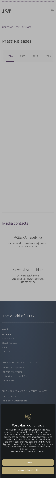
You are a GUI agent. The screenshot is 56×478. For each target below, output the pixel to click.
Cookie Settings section (35, 447)
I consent (28, 462)
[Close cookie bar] (49, 410)
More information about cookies (28, 451)
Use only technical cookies (28, 470)
